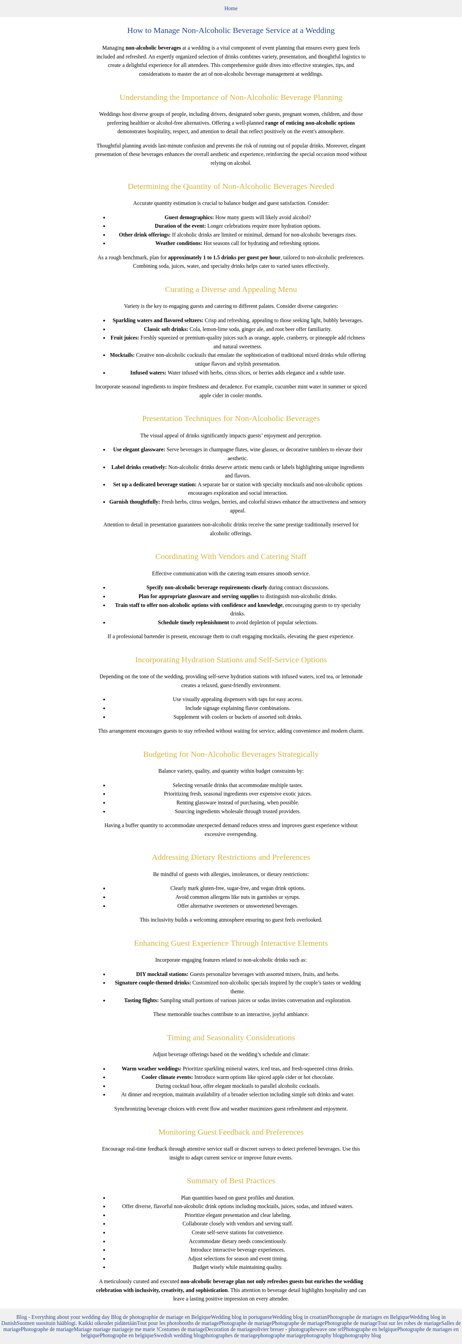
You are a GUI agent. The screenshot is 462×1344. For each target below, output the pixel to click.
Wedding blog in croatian (299, 1317)
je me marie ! (143, 1329)
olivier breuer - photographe (285, 1329)
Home (230, 8)
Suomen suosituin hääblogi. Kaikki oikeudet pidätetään (77, 1323)
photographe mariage (281, 1335)
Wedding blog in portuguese (241, 1317)
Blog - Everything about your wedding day (63, 1317)
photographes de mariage (230, 1335)
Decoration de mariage (230, 1329)
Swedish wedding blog (178, 1335)
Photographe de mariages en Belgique (368, 1317)
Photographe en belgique (370, 1329)
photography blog (323, 1335)
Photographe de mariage (245, 1323)
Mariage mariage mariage (101, 1329)
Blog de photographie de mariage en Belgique (161, 1317)
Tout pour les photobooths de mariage (178, 1323)
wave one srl (329, 1329)
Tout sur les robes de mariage (409, 1323)
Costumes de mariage (181, 1329)
